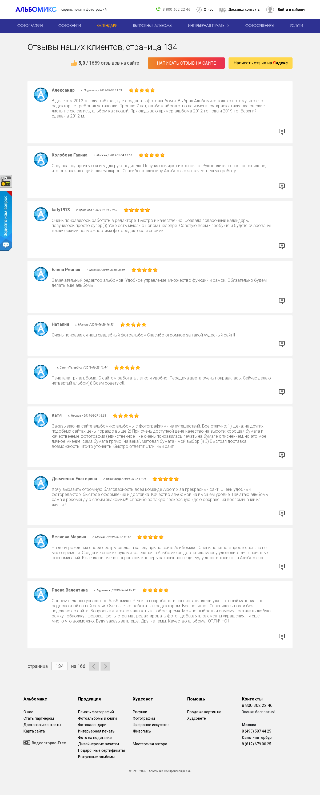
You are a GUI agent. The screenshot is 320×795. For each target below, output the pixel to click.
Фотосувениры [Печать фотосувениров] (259, 26)
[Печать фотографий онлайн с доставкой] (30, 26)
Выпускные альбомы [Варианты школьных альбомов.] (96, 757)
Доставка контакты (244, 9)
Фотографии (144, 718)
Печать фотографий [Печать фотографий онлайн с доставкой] (96, 712)
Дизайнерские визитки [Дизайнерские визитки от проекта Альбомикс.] (98, 744)
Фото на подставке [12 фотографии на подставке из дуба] (95, 737)
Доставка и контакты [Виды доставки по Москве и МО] (42, 725)
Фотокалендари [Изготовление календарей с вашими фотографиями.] (92, 725)
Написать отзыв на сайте (186, 63)
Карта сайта (34, 731)
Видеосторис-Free (44, 742)
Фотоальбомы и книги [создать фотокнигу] (97, 718)
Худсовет (143, 699)
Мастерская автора (150, 744)
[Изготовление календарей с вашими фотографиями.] (107, 26)
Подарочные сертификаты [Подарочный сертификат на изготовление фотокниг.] (101, 750)
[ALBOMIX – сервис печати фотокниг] (38, 9)
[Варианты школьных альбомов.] (153, 26)
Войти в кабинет (292, 9)
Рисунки (140, 712)
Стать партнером (38, 718)
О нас (208, 9)
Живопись (142, 731)
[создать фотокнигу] (69, 26)
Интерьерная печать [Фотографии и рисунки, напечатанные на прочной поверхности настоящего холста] (96, 731)
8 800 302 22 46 (176, 9)
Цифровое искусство (151, 725)
